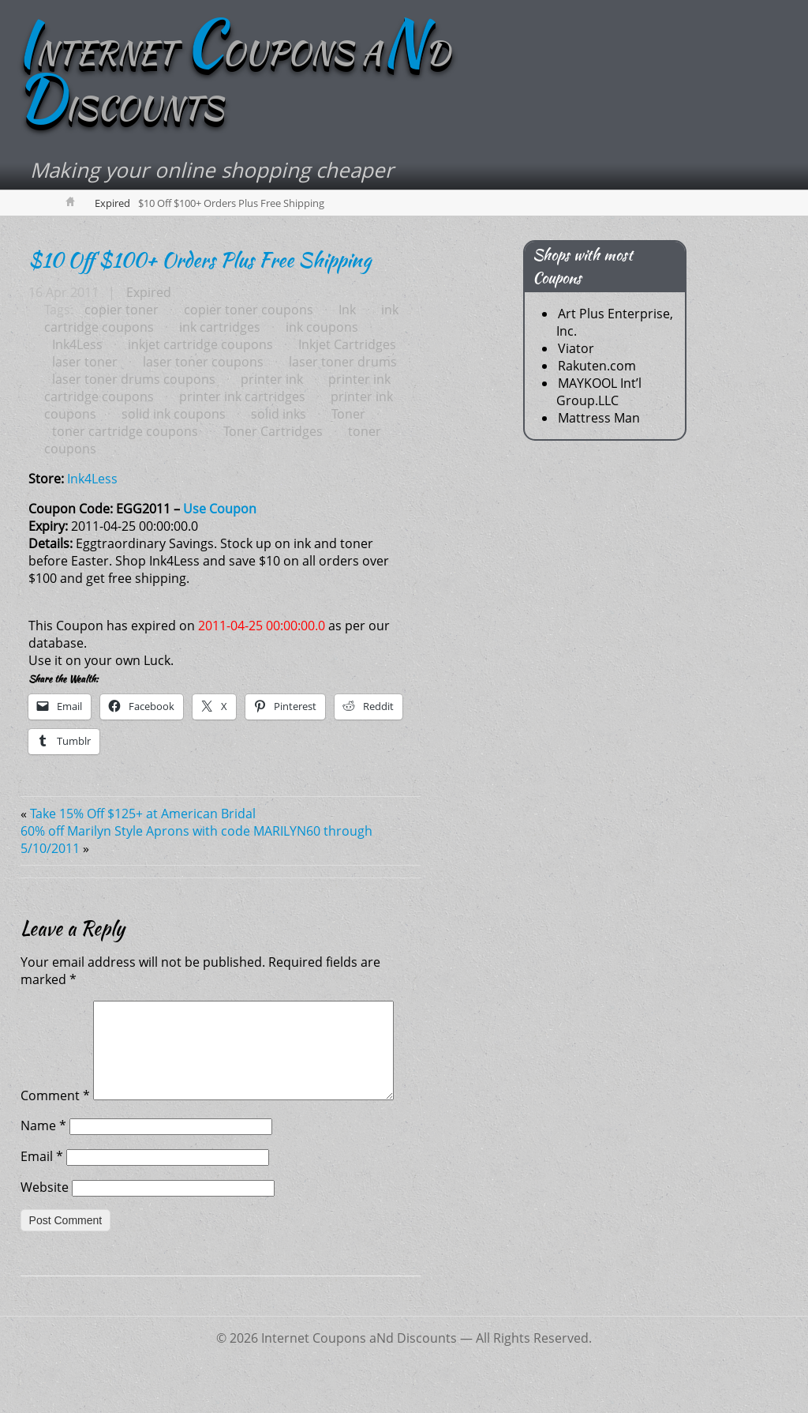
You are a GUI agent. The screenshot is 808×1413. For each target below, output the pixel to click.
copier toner (121, 309)
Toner (348, 414)
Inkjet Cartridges (347, 344)
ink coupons (322, 327)
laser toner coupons (203, 361)
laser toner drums (343, 361)
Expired (112, 203)
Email (42, 1192)
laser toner (85, 361)
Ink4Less (77, 344)
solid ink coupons (174, 414)
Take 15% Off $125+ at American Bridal (143, 813)
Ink (347, 309)
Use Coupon (219, 508)
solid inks (278, 414)
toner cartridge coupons (125, 431)
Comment (55, 1009)
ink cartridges (219, 327)
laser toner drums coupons (133, 379)
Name (43, 1162)
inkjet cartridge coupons (200, 344)
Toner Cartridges (273, 431)
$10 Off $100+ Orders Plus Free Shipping (199, 260)
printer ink (272, 379)
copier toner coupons (248, 309)
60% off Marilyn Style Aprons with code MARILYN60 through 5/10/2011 (196, 839)
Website (45, 1223)
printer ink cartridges (242, 396)
